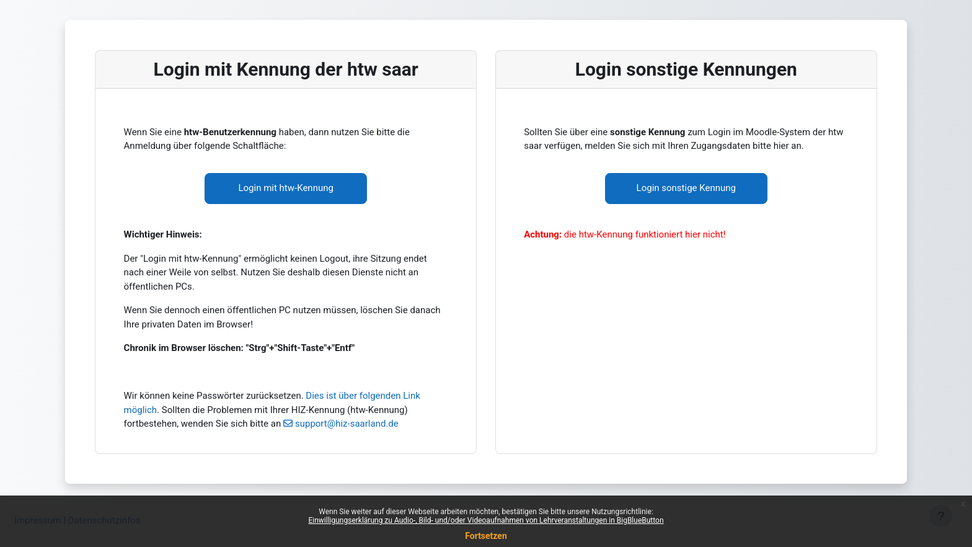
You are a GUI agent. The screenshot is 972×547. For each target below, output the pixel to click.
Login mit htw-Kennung (285, 187)
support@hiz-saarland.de (347, 423)
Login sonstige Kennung (686, 187)
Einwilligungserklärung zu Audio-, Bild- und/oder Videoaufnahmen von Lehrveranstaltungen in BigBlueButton (485, 520)
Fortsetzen (486, 536)
